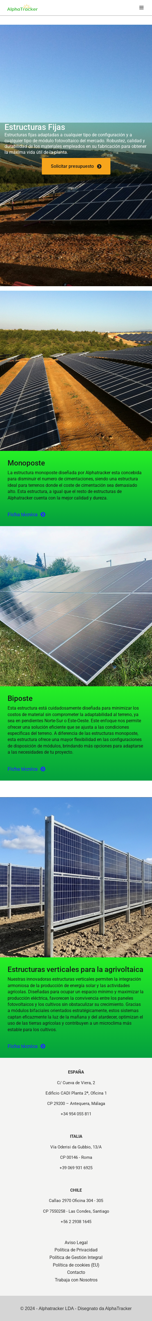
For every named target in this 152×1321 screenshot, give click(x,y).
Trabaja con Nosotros (76, 1280)
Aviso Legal (76, 1242)
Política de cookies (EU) (76, 1265)
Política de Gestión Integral (76, 1257)
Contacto (76, 1272)
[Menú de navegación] (141, 7)
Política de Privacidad (76, 1250)
